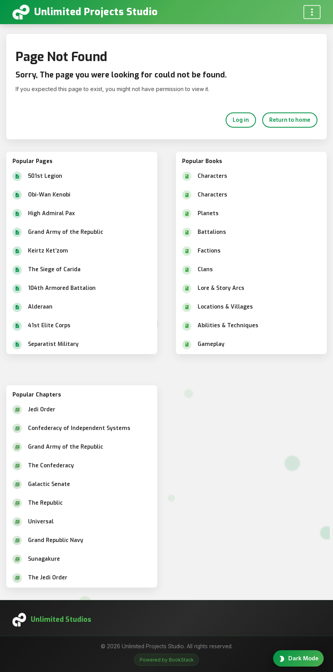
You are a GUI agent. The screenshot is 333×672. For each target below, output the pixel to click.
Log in (241, 120)
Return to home (289, 120)
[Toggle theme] (298, 658)
